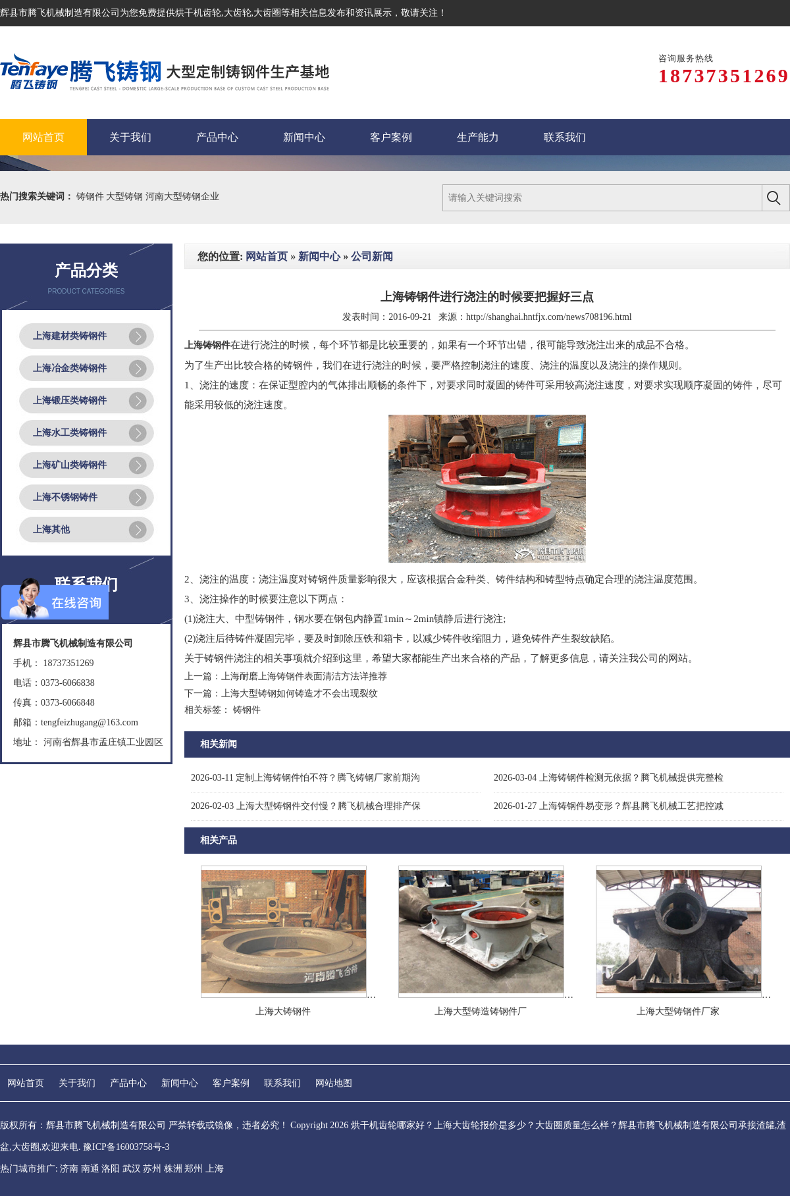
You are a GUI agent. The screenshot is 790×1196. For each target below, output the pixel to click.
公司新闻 (372, 256)
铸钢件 (91, 196)
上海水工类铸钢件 (70, 433)
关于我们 (77, 1083)
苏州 (152, 1169)
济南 (69, 1169)
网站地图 (333, 1083)
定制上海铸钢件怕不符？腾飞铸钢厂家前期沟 (305, 778)
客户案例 (231, 1083)
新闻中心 (319, 256)
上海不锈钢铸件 (65, 497)
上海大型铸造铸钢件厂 (480, 1011)
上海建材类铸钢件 (70, 336)
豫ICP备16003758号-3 (126, 1147)
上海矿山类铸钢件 (70, 465)
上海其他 (51, 529)
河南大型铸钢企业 (182, 196)
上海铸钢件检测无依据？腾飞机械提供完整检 (609, 778)
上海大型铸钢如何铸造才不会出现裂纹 (299, 693)
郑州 (193, 1169)
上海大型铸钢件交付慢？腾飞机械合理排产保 (306, 806)
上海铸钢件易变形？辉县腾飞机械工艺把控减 (609, 806)
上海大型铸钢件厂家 (678, 1011)
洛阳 (110, 1169)
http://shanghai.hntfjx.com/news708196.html (549, 317)
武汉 (131, 1169)
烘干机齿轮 (198, 13)
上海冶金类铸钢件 (70, 368)
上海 (214, 1169)
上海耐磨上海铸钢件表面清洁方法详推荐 (304, 676)
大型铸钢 (125, 196)
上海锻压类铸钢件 (70, 400)
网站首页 (267, 256)
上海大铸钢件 (283, 1011)
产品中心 (128, 1083)
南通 (90, 1169)
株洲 (173, 1169)
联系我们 (282, 1083)
